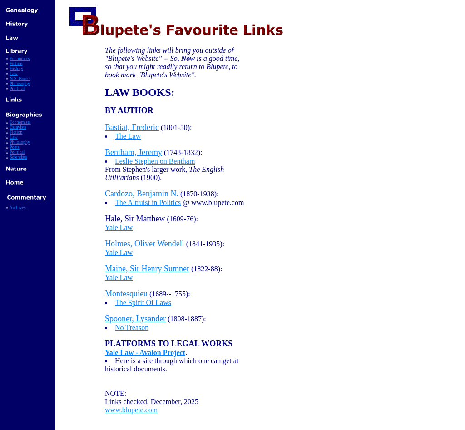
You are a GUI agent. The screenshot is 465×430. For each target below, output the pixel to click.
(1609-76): (151, 219)
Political (17, 88)
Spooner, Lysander (135, 318)
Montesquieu (126, 293)
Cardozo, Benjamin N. (141, 193)
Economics (20, 58)
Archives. (18, 207)
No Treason (131, 327)
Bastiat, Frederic (132, 127)
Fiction (16, 63)
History (16, 68)
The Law (128, 136)
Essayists (18, 127)
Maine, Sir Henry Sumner (147, 268)
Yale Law (119, 227)
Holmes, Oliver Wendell (144, 243)
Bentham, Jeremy (133, 152)
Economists (20, 122)
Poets (15, 147)
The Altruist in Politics (148, 202)
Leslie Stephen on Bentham (155, 161)
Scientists (18, 157)
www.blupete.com (131, 410)
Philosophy (20, 83)
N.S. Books (20, 78)
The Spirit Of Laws (143, 302)
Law (14, 73)
